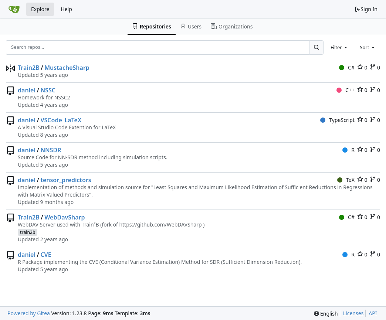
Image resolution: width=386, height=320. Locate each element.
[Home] (14, 9)
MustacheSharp (66, 67)
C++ (345, 89)
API (373, 313)
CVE (45, 254)
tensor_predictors (65, 180)
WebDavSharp (64, 217)
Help (66, 9)
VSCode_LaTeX (60, 120)
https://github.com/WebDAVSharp (160, 224)
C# (347, 67)
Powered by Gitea (28, 313)
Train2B (29, 67)
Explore (40, 9)
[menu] (326, 313)
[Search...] (316, 47)
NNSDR (50, 150)
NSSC (47, 90)
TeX (346, 179)
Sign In (366, 9)
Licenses (353, 313)
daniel (26, 90)
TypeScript (337, 119)
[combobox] (339, 47)
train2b (27, 232)
